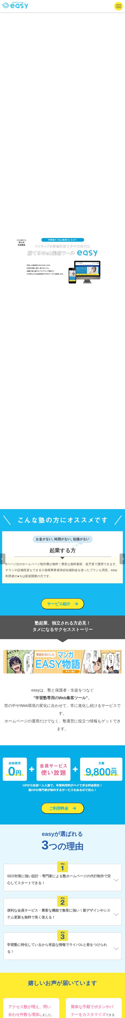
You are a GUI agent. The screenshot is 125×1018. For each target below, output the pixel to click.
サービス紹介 (58, 604)
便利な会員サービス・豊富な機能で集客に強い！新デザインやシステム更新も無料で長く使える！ (58, 914)
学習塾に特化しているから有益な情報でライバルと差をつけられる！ (57, 948)
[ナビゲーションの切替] (118, 6)
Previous (2, 559)
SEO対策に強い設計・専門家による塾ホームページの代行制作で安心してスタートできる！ (59, 879)
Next (122, 559)
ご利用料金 (58, 808)
